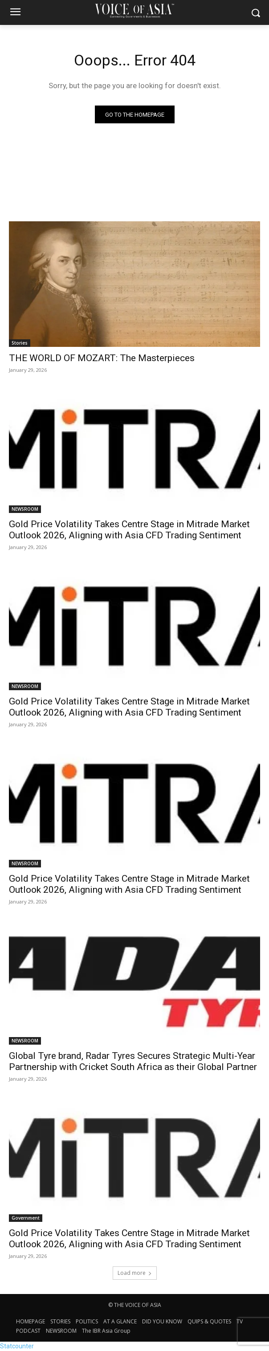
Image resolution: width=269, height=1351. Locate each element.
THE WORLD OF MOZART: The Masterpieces (102, 358)
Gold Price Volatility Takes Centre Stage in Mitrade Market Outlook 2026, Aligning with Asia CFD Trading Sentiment (129, 530)
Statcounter (17, 1346)
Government (26, 1218)
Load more (135, 1273)
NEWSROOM (25, 509)
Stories (20, 343)
